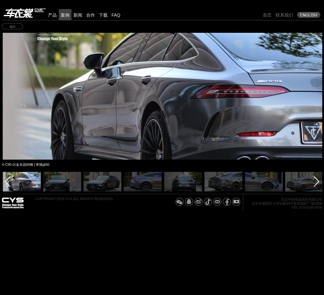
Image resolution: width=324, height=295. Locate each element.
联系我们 (284, 15)
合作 (90, 15)
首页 (267, 15)
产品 (52, 15)
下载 (103, 15)
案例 (65, 15)
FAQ (116, 15)
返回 (12, 26)
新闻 (77, 15)
